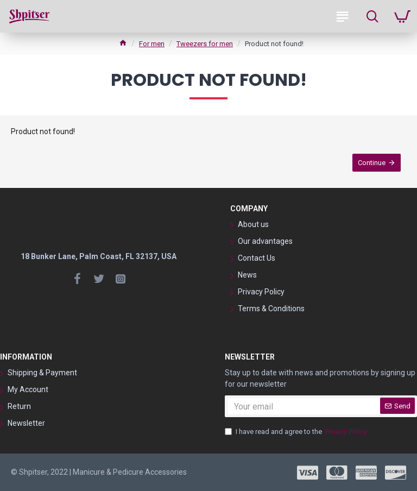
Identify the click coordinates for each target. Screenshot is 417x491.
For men (152, 44)
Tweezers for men (204, 44)
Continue (372, 163)
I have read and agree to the (297, 431)
